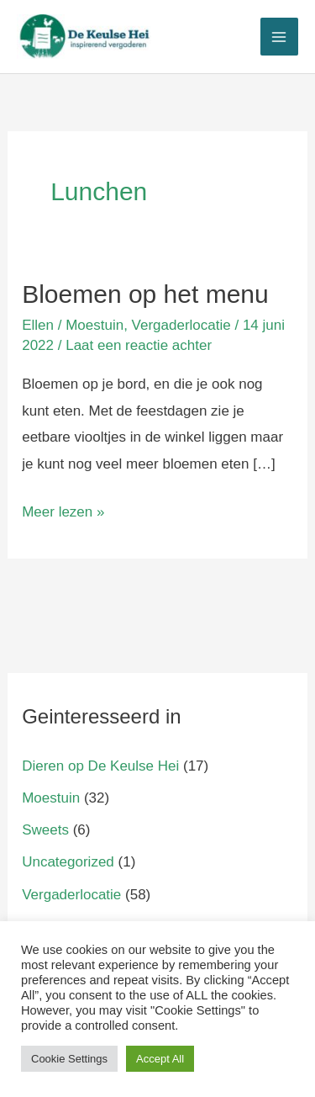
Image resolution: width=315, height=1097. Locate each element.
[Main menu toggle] (279, 37)
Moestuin (94, 325)
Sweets (45, 830)
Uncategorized (68, 862)
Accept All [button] (160, 1058)
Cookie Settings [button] (69, 1058)
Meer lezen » (63, 509)
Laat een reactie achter (139, 345)
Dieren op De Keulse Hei (100, 766)
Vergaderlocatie (181, 325)
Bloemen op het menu (145, 294)
